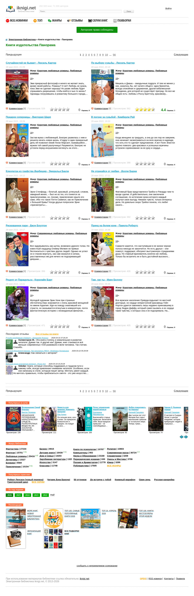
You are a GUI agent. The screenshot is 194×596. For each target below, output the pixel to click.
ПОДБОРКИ (124, 20)
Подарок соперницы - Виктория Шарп (28, 117)
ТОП (39, 20)
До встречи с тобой (100, 479)
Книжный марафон (125, 479)
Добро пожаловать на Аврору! (137, 408)
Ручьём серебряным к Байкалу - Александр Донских (27, 338)
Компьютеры (80, 452)
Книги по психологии (84, 449)
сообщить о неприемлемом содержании (97, 566)
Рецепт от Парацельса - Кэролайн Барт (29, 279)
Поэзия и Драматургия (85, 462)
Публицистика (81, 465)
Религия (111, 449)
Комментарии (16, 108)
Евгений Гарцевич (136, 412)
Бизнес (43, 449)
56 (114, 54)
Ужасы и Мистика (116, 459)
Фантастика (12, 449)
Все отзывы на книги (47, 334)
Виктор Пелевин (28, 412)
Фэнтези (10, 452)
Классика (45, 465)
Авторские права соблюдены (97, 29)
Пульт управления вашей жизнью (101, 408)
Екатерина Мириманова (98, 413)
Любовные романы (16, 456)
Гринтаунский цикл (17, 482)
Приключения (13, 466)
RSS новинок (155, 578)
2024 (27, 495)
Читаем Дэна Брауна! (58, 479)
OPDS (143, 578)
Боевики (10, 463)
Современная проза (118, 452)
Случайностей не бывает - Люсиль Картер (31, 63)
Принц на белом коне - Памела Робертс (114, 225)
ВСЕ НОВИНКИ (19, 20)
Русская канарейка (164, 479)
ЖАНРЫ (57, 20)
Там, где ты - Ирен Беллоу (106, 279)
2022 (45, 495)
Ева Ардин (61, 414)
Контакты (169, 578)
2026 (9, 495)
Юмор (110, 462)
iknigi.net (84, 578)
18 (31, 78)
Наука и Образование (85, 456)
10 (106, 54)
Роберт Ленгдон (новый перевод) (25, 479)
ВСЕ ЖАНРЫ (114, 465)
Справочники (114, 456)
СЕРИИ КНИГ (100, 20)
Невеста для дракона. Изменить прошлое (65, 409)
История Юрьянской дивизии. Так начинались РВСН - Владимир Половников (37, 351)
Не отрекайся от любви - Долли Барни (114, 171)
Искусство (45, 462)
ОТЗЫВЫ (77, 20)
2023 (36, 495)
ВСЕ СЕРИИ (38, 482)
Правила (180, 578)
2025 (18, 495)
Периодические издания (86, 459)
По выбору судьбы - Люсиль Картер (113, 63)
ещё (52, 494)
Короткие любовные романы (53, 70)
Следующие (181, 54)
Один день (145, 479)
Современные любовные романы (55, 233)
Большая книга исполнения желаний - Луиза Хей (26, 364)
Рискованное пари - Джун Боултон (26, 225)
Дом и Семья (47, 456)
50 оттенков (80, 479)
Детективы (12, 459)
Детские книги (47, 452)
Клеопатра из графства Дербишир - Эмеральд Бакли (37, 171)
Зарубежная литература (52, 459)
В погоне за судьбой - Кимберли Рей (113, 117)
